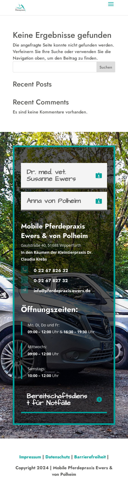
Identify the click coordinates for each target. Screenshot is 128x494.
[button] (111, 7)
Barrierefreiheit (90, 457)
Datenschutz (57, 457)
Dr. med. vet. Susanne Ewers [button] (51, 175)
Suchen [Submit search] (105, 67)
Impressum (30, 457)
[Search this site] (64, 66)
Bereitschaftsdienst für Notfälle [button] (57, 399)
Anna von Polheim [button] (53, 200)
